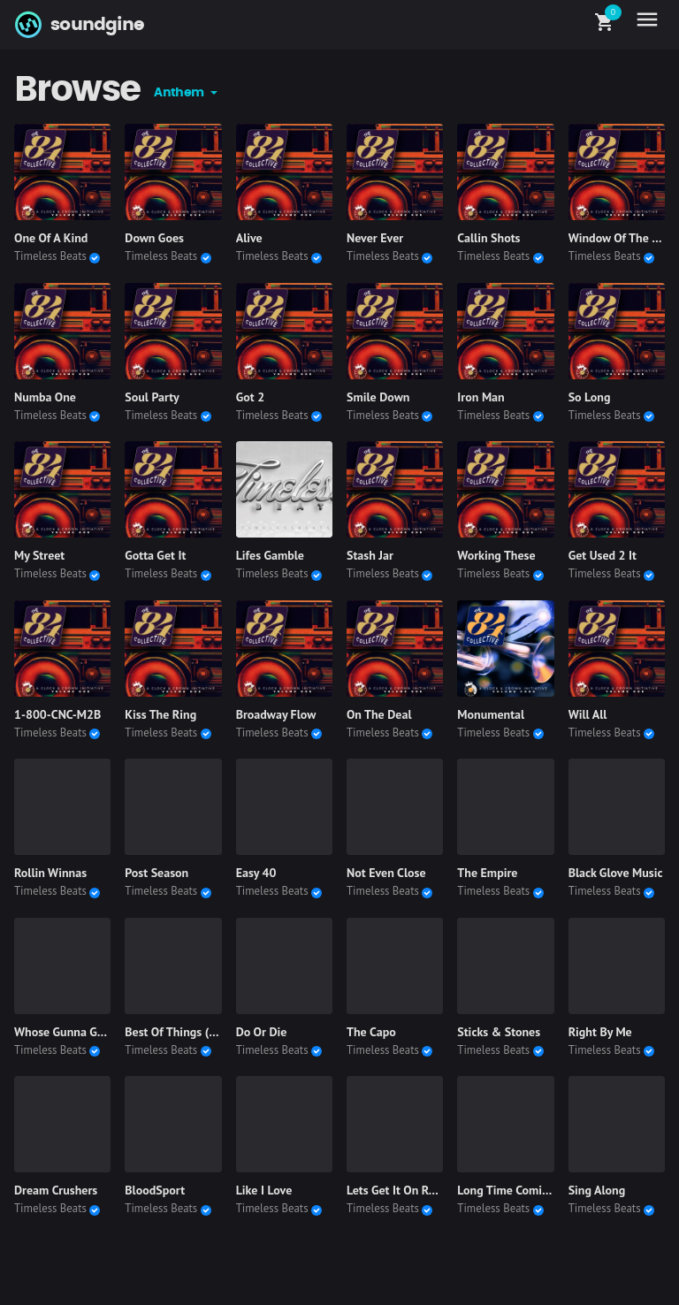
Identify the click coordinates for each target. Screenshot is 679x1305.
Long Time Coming (506, 1190)
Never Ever (375, 238)
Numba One (45, 397)
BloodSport (155, 1190)
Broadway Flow (276, 714)
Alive (249, 238)
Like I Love (264, 1190)
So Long (589, 397)
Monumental (490, 714)
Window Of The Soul (621, 238)
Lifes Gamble (270, 555)
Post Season (156, 873)
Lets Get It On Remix (400, 1190)
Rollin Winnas (50, 873)
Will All (587, 714)
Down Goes (154, 238)
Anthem (180, 93)
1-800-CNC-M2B (57, 714)
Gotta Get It (155, 555)
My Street (39, 555)
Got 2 (250, 397)
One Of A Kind (51, 238)
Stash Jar (370, 555)
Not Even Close (386, 873)
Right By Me (600, 1032)
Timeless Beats (50, 255)
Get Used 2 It (602, 555)
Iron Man (480, 397)
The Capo (371, 1032)
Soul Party (152, 397)
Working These (496, 555)
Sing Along (597, 1190)
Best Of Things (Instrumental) (202, 1032)
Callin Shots (488, 238)
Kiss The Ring (160, 714)
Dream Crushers (55, 1190)
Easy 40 (256, 873)
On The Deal (379, 714)
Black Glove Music (615, 873)
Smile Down (378, 397)
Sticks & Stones (498, 1032)
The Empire (487, 873)
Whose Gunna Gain (63, 1032)
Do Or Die (261, 1032)
